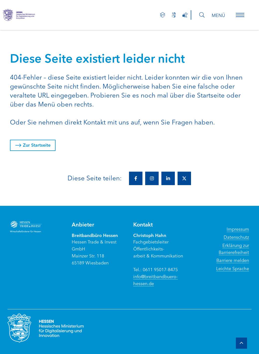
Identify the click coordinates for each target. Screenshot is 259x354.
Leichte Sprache (232, 268)
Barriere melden (232, 260)
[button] (240, 15)
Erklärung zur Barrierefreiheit (234, 248)
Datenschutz (236, 237)
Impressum (238, 229)
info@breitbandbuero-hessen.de (155, 279)
